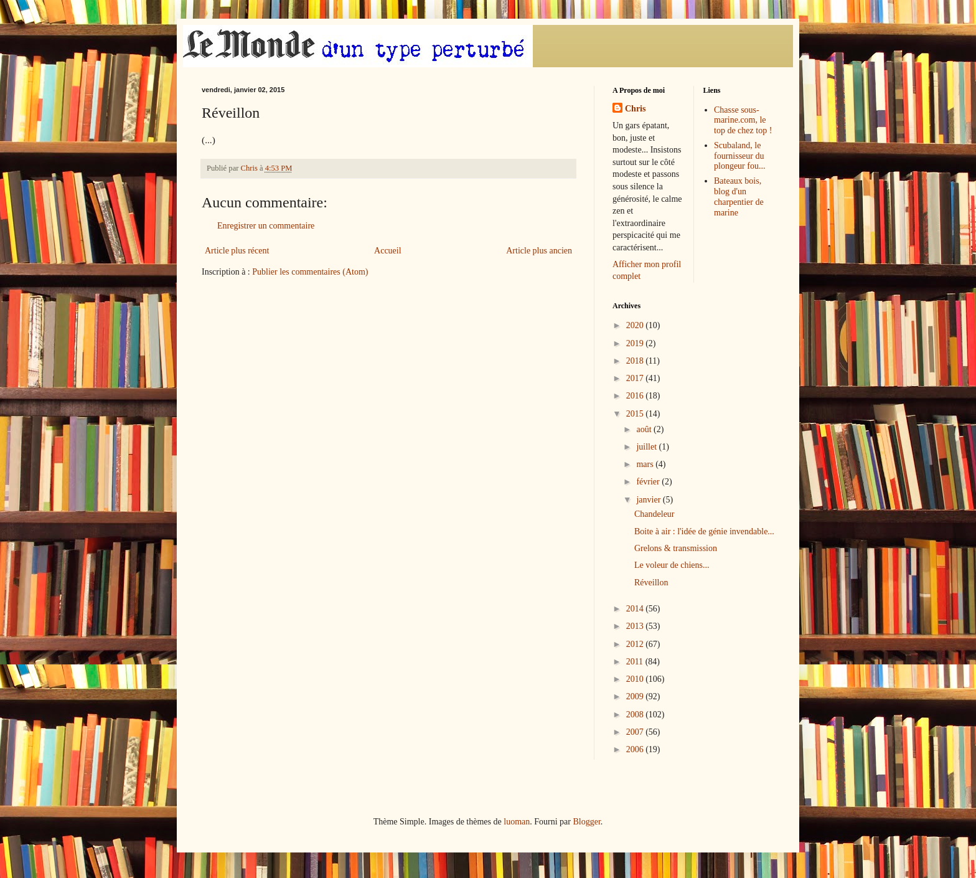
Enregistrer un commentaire (265, 225)
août (645, 429)
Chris (635, 108)
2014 (636, 608)
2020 (636, 325)
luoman (517, 821)
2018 (636, 361)
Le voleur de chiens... (672, 565)
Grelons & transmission (675, 548)
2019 (636, 343)
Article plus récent (237, 250)
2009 (636, 696)
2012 (636, 644)
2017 (636, 378)
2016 (636, 395)
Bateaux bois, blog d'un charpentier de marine (739, 196)
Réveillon (651, 582)
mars (645, 464)
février (649, 481)
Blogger (586, 821)
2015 (636, 413)
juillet (647, 446)
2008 (636, 714)
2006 (636, 749)
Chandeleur (654, 514)
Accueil (387, 250)
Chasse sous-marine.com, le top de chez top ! (743, 120)
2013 (636, 626)
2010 (636, 679)
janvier (649, 499)
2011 (635, 661)
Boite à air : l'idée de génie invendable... (704, 531)
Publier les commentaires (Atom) (310, 271)
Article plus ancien (539, 250)
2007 (636, 732)
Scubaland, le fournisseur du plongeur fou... (739, 156)
